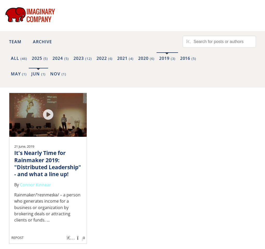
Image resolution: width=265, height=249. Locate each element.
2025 (40, 58)
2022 (105, 58)
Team (15, 42)
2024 (61, 58)
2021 (125, 58)
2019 (167, 58)
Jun (38, 74)
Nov (58, 74)
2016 (188, 58)
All (19, 58)
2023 (82, 58)
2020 (146, 58)
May (19, 74)
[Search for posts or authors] (223, 41)
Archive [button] (42, 42)
